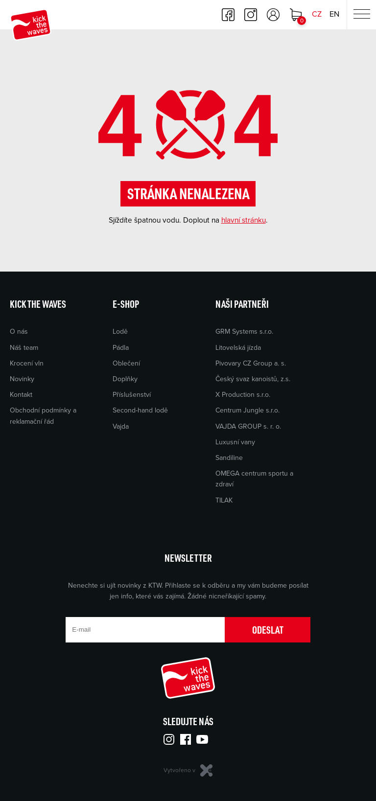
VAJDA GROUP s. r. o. (248, 426)
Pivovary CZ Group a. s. (250, 363)
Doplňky (125, 379)
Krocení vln (27, 363)
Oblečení (126, 363)
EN (334, 14)
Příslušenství (132, 394)
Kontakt (21, 394)
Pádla (121, 347)
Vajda (121, 426)
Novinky (22, 379)
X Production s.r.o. (242, 394)
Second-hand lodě (140, 410)
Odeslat (267, 629)
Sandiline (229, 458)
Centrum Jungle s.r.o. (247, 410)
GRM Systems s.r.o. (244, 331)
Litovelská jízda (238, 347)
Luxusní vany (235, 442)
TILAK (224, 500)
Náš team (24, 347)
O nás (19, 331)
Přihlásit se (273, 14)
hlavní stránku (243, 220)
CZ (317, 14)
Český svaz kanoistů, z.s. (252, 379)
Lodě (120, 331)
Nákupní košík (295, 14)
